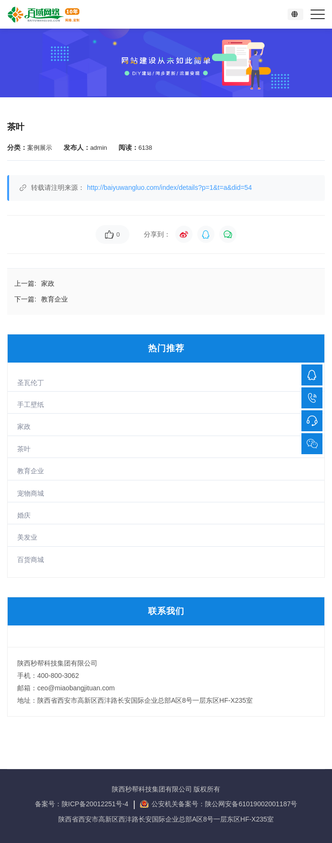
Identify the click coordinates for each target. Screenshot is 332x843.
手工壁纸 (30, 404)
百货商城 (30, 559)
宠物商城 (30, 493)
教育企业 (30, 471)
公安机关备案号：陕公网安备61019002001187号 (224, 804)
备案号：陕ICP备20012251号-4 (82, 804)
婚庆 (24, 515)
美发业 (27, 537)
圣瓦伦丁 (30, 382)
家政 (24, 426)
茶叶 (24, 449)
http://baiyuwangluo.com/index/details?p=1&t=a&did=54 (169, 187)
